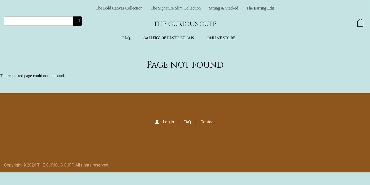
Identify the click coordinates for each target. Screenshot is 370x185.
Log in (168, 121)
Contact (207, 121)
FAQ (126, 38)
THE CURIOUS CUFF (185, 24)
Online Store (220, 38)
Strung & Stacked (223, 8)
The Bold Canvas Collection (119, 8)
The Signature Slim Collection (176, 8)
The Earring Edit (260, 8)
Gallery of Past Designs (168, 38)
